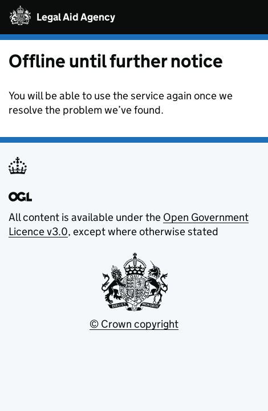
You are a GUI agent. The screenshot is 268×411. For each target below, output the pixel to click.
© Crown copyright (134, 324)
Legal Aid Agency (75, 17)
